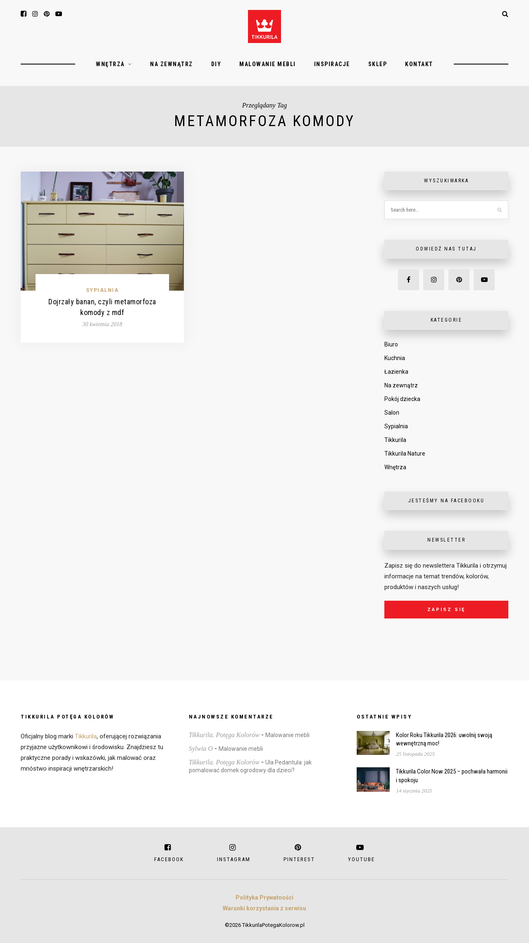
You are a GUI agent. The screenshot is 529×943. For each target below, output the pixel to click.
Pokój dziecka (402, 399)
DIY (216, 64)
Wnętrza (110, 64)
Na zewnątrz (171, 64)
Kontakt (419, 64)
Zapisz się (446, 609)
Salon (391, 412)
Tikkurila (395, 440)
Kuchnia (394, 358)
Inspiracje (332, 64)
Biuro (391, 344)
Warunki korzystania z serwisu (264, 908)
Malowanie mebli (267, 64)
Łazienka (396, 371)
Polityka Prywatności (264, 897)
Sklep (377, 64)
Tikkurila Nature (404, 453)
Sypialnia (102, 290)
